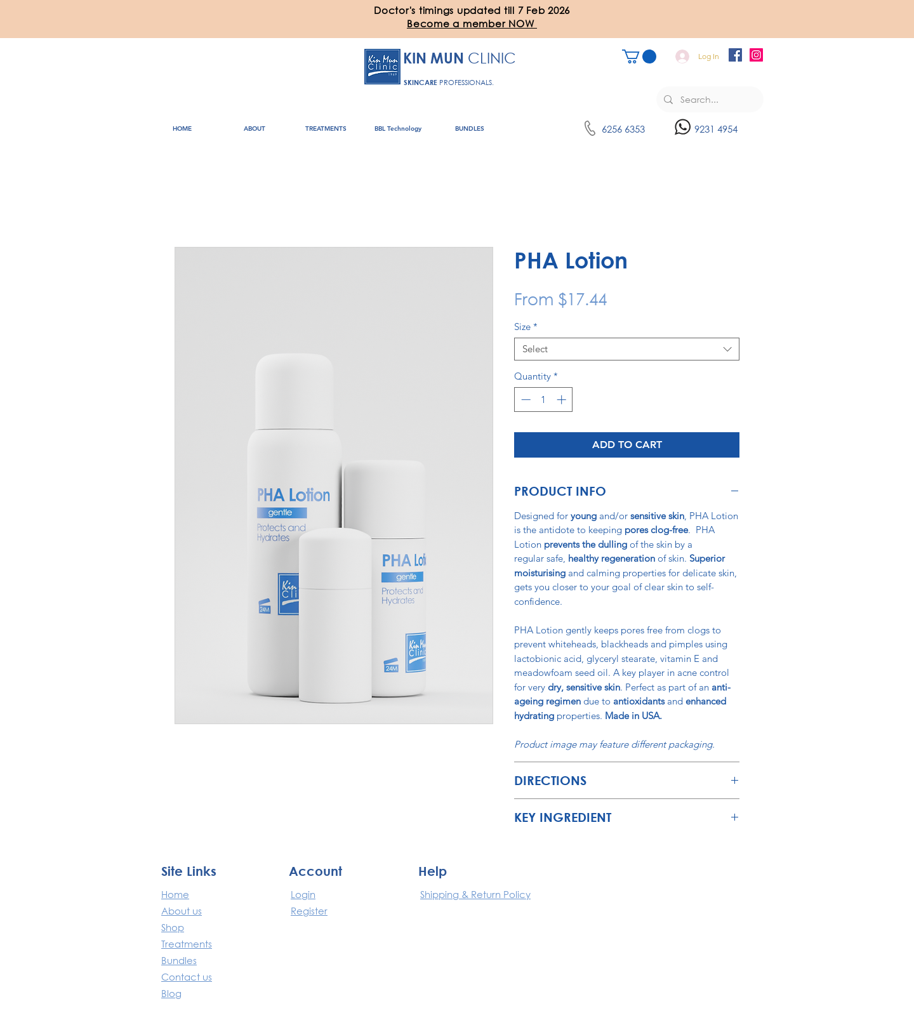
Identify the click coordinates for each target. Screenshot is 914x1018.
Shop (172, 927)
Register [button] (309, 910)
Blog (171, 993)
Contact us (186, 976)
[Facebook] (735, 55)
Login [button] (303, 894)
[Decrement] (524, 399)
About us (181, 910)
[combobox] (626, 349)
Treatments (186, 943)
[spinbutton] (543, 399)
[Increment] (562, 399)
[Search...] (708, 99)
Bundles (179, 960)
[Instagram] (756, 55)
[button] (472, 23)
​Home (175, 894)
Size (526, 327)
